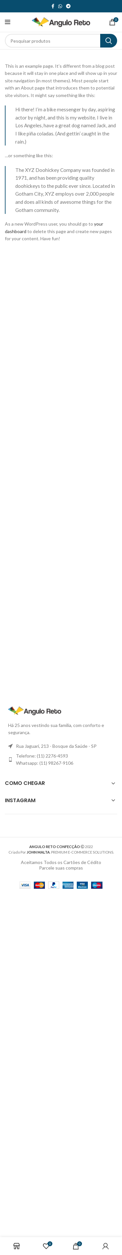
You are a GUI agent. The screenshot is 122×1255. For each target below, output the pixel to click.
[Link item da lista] (61, 759)
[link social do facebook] (52, 6)
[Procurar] (61, 41)
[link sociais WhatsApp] (60, 6)
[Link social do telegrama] (68, 6)
